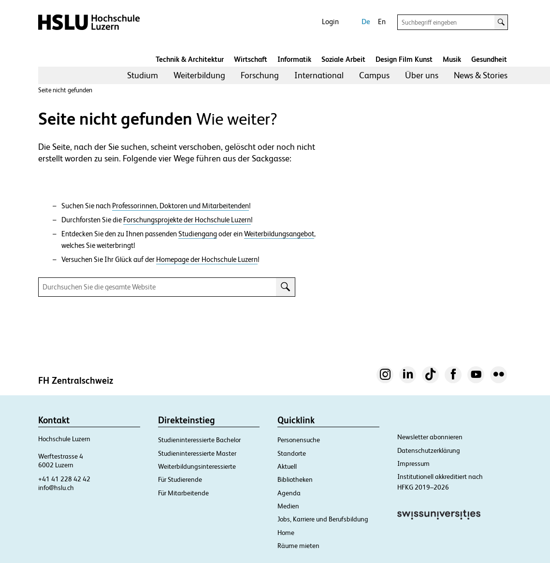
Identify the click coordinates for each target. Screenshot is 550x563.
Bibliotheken (295, 479)
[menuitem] (142, 75)
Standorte (291, 453)
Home (285, 532)
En (382, 21)
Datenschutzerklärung (428, 450)
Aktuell (287, 466)
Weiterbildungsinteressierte (197, 466)
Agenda (289, 493)
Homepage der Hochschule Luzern (207, 259)
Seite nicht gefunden (65, 90)
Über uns (421, 75)
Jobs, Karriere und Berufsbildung (322, 519)
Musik (452, 59)
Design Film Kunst (404, 59)
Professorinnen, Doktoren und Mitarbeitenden (180, 206)
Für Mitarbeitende (183, 493)
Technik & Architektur (190, 59)
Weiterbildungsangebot (279, 234)
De (366, 21)
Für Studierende (180, 479)
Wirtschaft (250, 59)
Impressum (413, 463)
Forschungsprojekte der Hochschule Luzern (187, 220)
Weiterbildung (199, 75)
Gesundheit (489, 59)
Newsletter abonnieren (430, 437)
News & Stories (480, 75)
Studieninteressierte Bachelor (199, 440)
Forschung (260, 75)
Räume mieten (298, 545)
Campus (374, 75)
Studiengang (197, 234)
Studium (142, 75)
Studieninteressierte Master (197, 453)
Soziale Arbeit (343, 59)
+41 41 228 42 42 (64, 479)
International (319, 75)
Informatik (294, 59)
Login (330, 21)
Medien (288, 506)
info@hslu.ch (56, 487)
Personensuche (298, 440)
